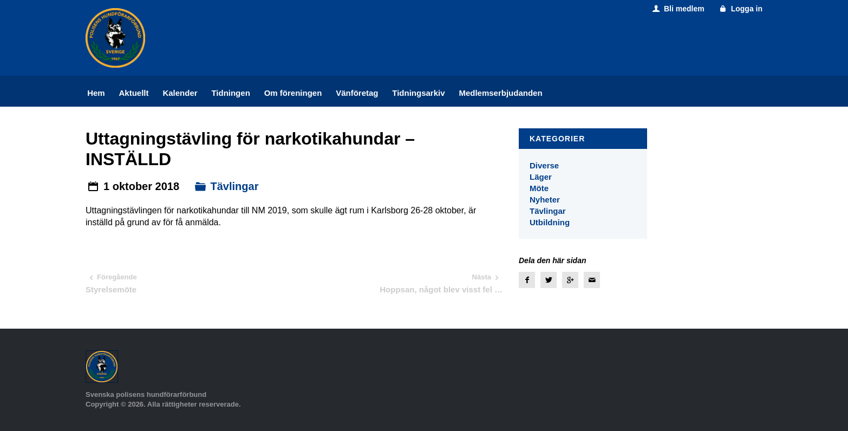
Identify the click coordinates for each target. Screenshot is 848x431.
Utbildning (550, 222)
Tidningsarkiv (418, 92)
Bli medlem (677, 8)
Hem (96, 92)
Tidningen (230, 92)
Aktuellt (134, 92)
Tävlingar (235, 186)
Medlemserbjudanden (500, 92)
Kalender (179, 92)
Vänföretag (357, 92)
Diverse (544, 165)
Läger (541, 176)
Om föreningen (293, 92)
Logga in (739, 8)
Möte (539, 188)
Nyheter (545, 199)
